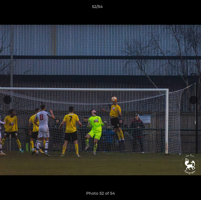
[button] (181, 8)
